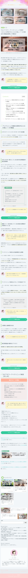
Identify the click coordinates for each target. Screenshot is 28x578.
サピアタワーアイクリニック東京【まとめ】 (15, 119)
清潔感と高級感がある (11, 114)
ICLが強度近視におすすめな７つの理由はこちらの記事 (13, 467)
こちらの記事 (23, 445)
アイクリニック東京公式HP (14, 87)
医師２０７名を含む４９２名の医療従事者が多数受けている (15, 109)
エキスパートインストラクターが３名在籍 (15, 103)
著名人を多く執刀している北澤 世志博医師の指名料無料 (15, 106)
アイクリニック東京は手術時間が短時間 (14, 111)
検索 (2, 520)
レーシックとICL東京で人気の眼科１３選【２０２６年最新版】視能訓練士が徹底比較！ (13, 534)
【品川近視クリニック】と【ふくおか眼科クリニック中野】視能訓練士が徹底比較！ (13, 528)
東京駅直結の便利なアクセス (12, 116)
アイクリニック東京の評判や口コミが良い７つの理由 (15, 100)
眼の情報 (3, 27)
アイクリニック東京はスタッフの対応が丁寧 (15, 113)
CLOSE (23, 96)
